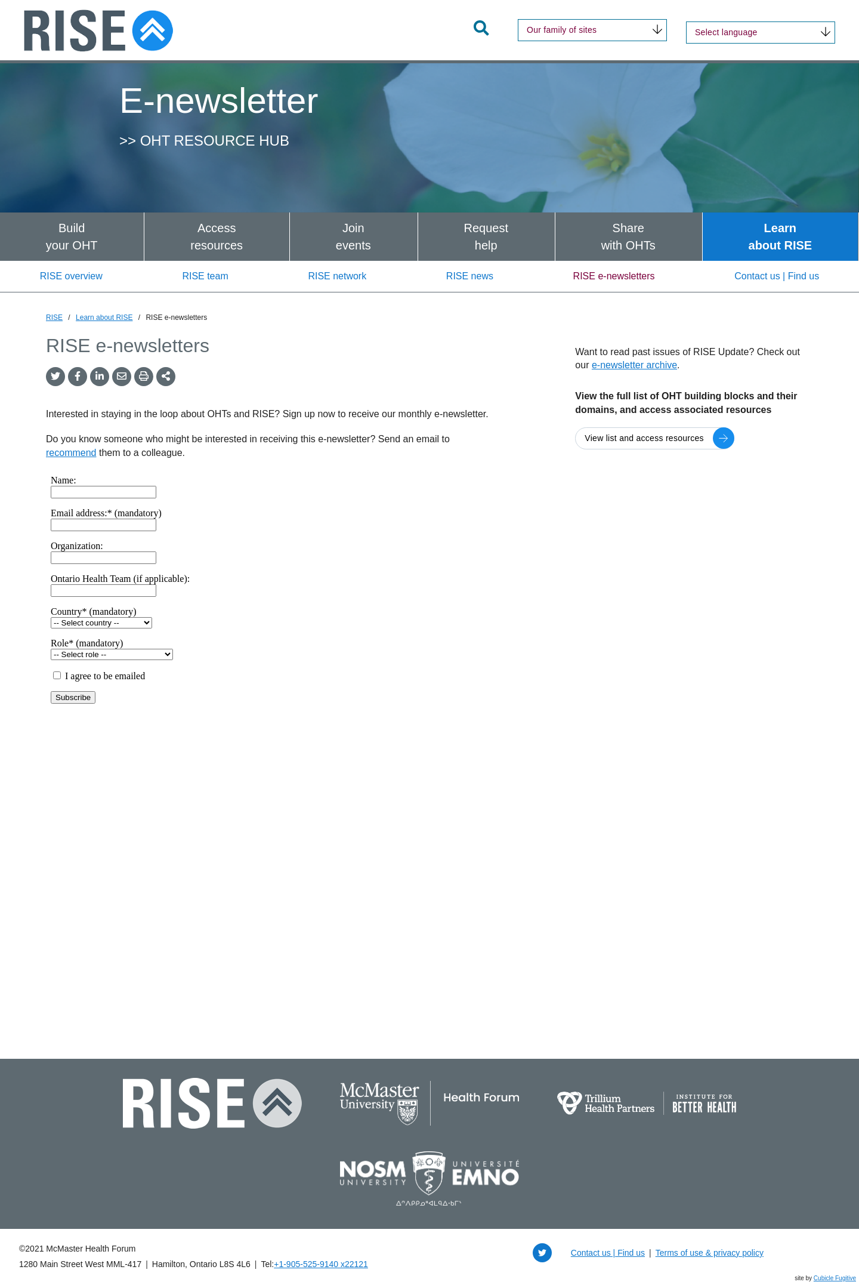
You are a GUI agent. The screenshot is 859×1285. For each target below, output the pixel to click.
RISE (54, 317)
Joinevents (353, 236)
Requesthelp (486, 236)
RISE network (337, 276)
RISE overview (71, 276)
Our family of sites (562, 30)
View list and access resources (644, 438)
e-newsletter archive (634, 365)
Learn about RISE (104, 317)
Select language (726, 32)
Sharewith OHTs (628, 236)
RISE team (205, 276)
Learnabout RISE (780, 236)
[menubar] (429, 236)
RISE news (469, 276)
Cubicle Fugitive (835, 1278)
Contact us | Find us (776, 276)
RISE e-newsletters (614, 276)
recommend (71, 453)
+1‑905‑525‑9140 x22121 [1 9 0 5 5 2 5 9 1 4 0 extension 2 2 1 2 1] (321, 1264)
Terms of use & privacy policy (710, 1253)
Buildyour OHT (72, 236)
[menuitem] (72, 236)
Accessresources (216, 236)
